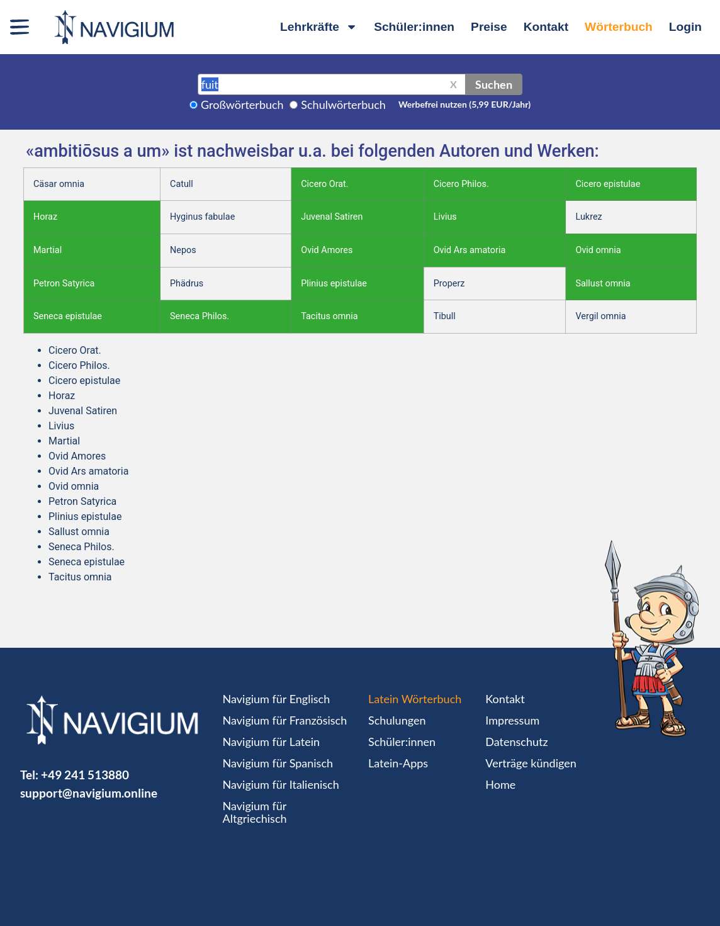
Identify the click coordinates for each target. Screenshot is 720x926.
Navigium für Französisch (285, 720)
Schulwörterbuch (343, 104)
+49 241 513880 (85, 774)
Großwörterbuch (242, 104)
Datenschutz (516, 741)
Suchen (493, 84)
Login (685, 26)
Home (500, 784)
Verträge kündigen (530, 763)
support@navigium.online (88, 793)
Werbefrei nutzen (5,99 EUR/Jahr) (464, 104)
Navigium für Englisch (276, 699)
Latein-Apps (398, 763)
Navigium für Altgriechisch (255, 812)
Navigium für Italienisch (281, 784)
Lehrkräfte (318, 26)
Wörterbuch (619, 26)
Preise (489, 26)
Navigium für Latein (271, 741)
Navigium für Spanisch (278, 763)
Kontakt (546, 26)
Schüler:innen (414, 26)
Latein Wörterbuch (414, 699)
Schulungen (396, 720)
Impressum (512, 720)
